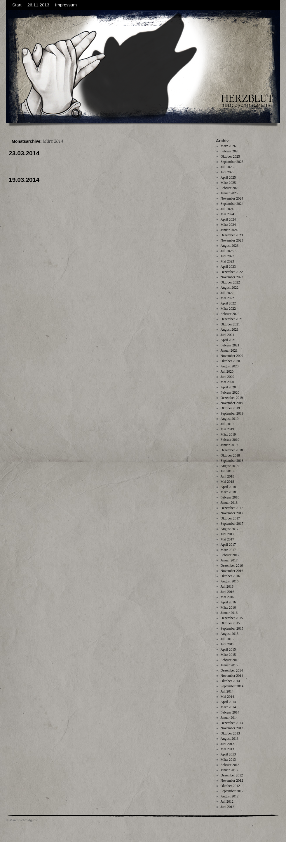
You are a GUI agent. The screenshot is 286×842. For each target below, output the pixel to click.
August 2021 (230, 329)
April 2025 (228, 177)
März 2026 (228, 146)
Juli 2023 (227, 251)
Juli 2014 (227, 691)
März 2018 (228, 492)
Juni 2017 (227, 534)
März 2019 (228, 434)
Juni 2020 (227, 377)
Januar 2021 (229, 350)
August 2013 (230, 739)
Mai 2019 (227, 429)
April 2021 (228, 340)
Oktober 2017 (230, 518)
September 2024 (232, 204)
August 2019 (230, 419)
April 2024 (228, 219)
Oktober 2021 (230, 324)
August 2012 (230, 796)
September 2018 (232, 461)
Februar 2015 (230, 660)
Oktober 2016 (230, 576)
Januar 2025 (229, 193)
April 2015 (228, 649)
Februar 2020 (230, 392)
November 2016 (232, 571)
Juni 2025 (227, 172)
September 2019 (232, 413)
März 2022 (228, 308)
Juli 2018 (227, 471)
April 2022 (228, 303)
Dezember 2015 (232, 618)
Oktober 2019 (230, 408)
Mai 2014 (227, 697)
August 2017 (230, 529)
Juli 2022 (227, 293)
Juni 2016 (227, 592)
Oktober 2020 (230, 361)
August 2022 (230, 288)
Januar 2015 (229, 665)
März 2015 (228, 655)
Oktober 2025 (230, 156)
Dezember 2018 (232, 450)
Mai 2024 (227, 214)
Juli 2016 (227, 586)
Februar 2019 (230, 440)
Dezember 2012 (232, 775)
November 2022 (232, 277)
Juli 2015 (227, 639)
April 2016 (228, 602)
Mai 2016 (227, 597)
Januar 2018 (229, 503)
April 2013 (228, 754)
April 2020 (228, 387)
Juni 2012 (227, 807)
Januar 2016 (229, 613)
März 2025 (228, 183)
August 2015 (230, 634)
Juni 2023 (227, 256)
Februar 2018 (230, 497)
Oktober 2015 (230, 623)
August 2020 (230, 366)
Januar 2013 (229, 770)
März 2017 (228, 550)
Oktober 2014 (230, 681)
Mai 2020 (227, 382)
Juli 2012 (227, 801)
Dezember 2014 (232, 670)
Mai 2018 (227, 482)
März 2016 (228, 607)
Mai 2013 (227, 749)
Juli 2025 (227, 167)
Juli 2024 (227, 209)
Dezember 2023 (232, 235)
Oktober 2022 (230, 282)
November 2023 (232, 240)
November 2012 (232, 780)
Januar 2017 (229, 560)
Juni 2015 (227, 644)
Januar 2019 (229, 445)
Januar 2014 (229, 718)
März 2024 (228, 225)
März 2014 (228, 707)
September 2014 (232, 686)
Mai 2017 (227, 539)
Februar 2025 (230, 188)
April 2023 (228, 267)
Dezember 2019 (232, 398)
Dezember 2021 (232, 319)
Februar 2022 (230, 314)
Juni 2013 (227, 744)
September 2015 (232, 628)
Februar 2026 (230, 151)
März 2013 (228, 760)
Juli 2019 (227, 424)
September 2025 (232, 162)
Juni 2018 (227, 476)
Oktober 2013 (230, 733)
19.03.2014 (24, 179)
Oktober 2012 (230, 786)
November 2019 (232, 403)
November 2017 (232, 513)
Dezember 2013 (232, 723)
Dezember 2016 (232, 565)
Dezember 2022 (232, 272)
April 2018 (228, 487)
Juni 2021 (227, 335)
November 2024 (232, 198)
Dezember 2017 (232, 508)
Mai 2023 (227, 261)
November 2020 (232, 356)
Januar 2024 (229, 230)
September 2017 (232, 524)
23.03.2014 (24, 153)
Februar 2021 (230, 345)
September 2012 (232, 791)
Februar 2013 (230, 765)
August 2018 (230, 466)
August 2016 (230, 581)
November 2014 (232, 676)
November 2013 (232, 728)
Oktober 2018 (230, 455)
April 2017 (228, 544)
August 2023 (230, 246)
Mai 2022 (227, 298)
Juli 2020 (227, 371)
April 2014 (228, 702)
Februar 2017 (230, 555)
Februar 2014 (230, 712)
